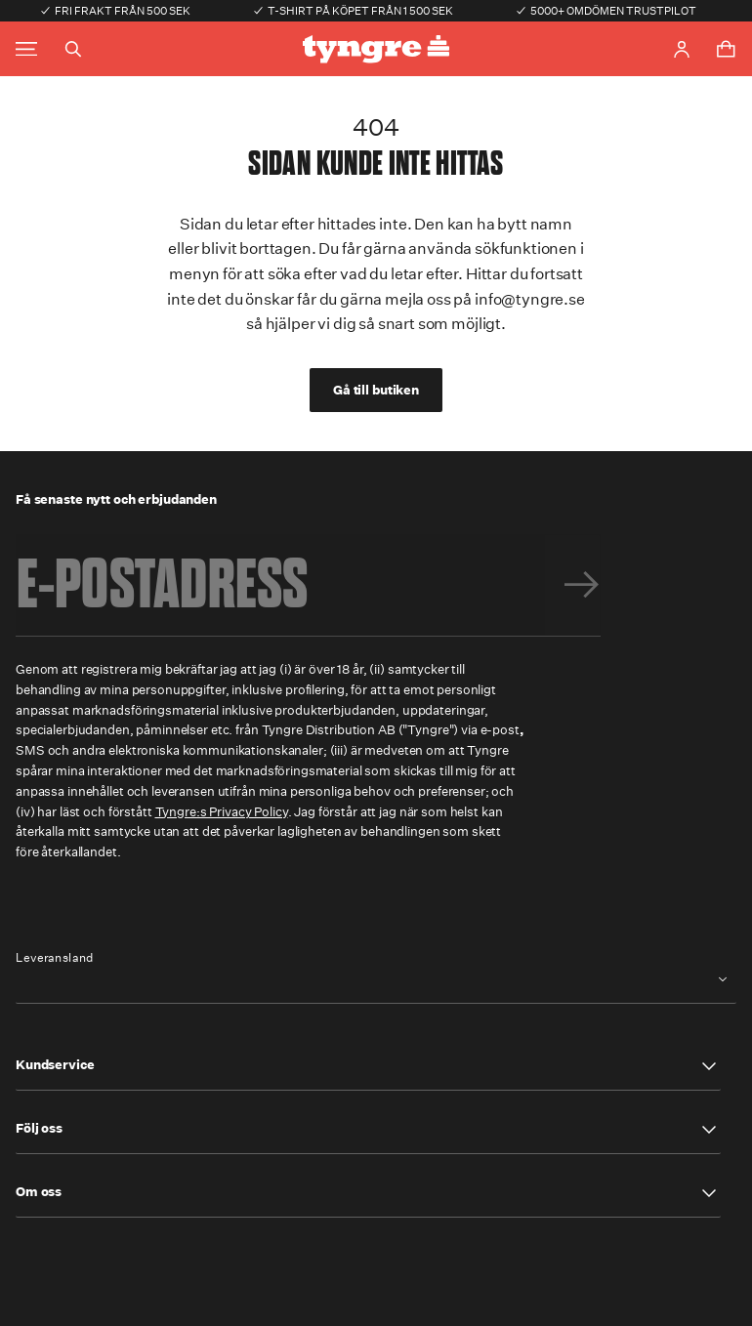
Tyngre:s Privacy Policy (221, 812)
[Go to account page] (681, 49)
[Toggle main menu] (26, 49)
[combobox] (376, 980)
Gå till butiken (376, 390)
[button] (368, 1066)
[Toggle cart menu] (725, 48)
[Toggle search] (73, 48)
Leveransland (55, 958)
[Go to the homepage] (376, 49)
